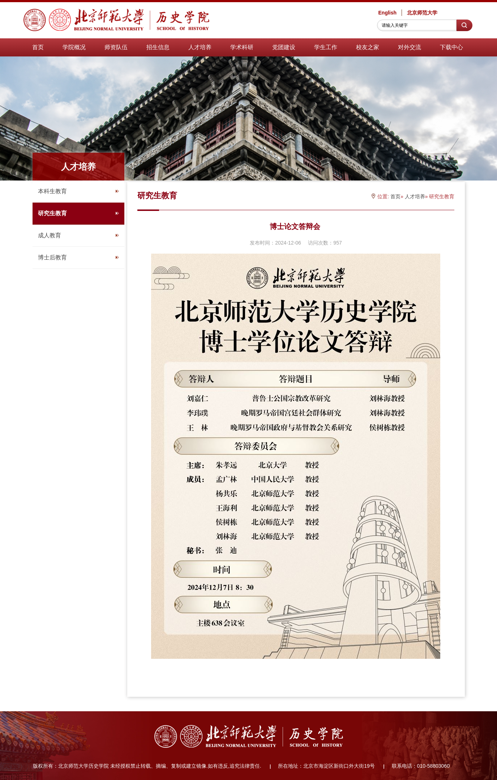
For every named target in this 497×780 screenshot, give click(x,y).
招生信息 (158, 47)
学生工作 (325, 47)
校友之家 (367, 47)
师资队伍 (116, 47)
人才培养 (199, 47)
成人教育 (78, 235)
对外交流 (409, 47)
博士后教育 (78, 257)
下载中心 (451, 47)
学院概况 (74, 47)
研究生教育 (78, 213)
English (387, 13)
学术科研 (241, 47)
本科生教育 (78, 191)
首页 (38, 47)
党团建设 (283, 47)
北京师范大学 (422, 13)
